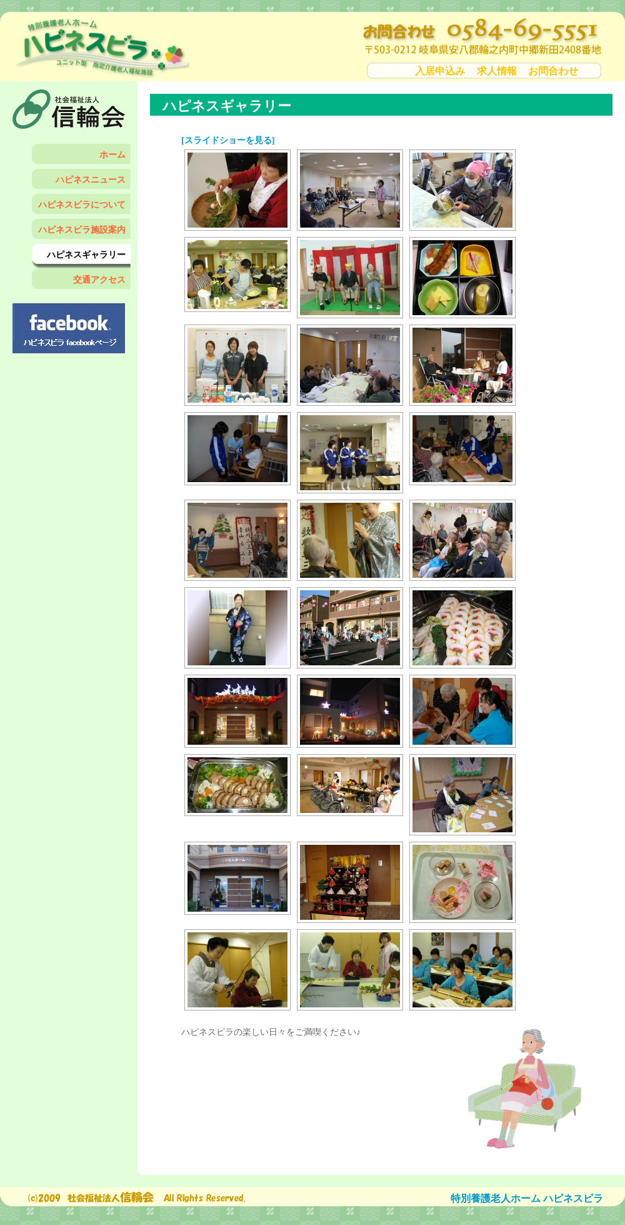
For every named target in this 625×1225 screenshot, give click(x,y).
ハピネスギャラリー (86, 255)
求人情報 (497, 71)
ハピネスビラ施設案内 (82, 229)
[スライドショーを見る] (227, 140)
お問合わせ (553, 71)
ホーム (112, 154)
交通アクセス (99, 280)
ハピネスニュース (91, 179)
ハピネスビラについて (82, 204)
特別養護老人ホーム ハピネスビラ (527, 1198)
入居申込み (440, 71)
